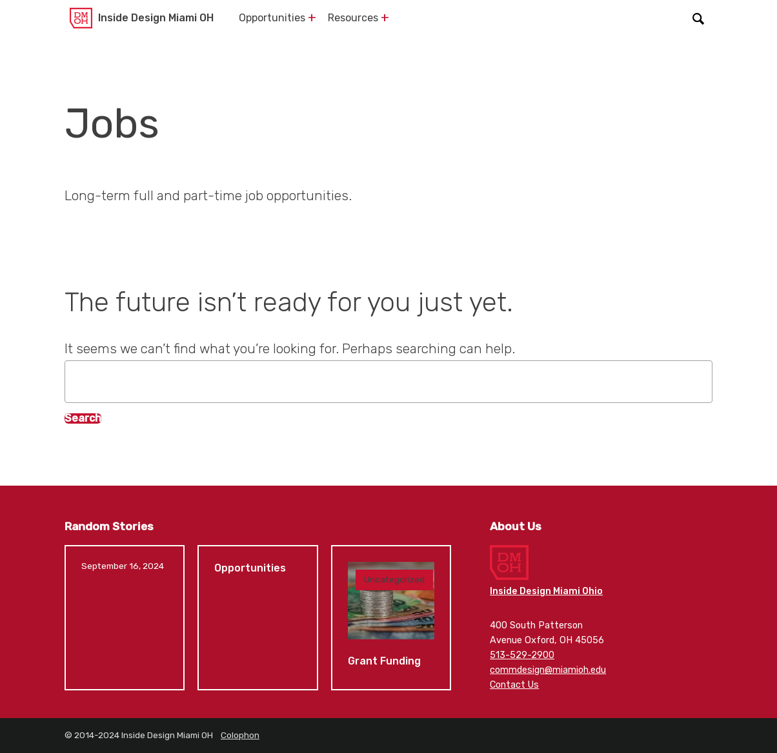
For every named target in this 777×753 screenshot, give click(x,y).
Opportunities (272, 18)
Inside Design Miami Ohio (546, 591)
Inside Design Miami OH (156, 18)
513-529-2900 (522, 655)
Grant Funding (391, 617)
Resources (353, 18)
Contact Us (514, 684)
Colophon (240, 735)
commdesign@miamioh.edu (548, 670)
